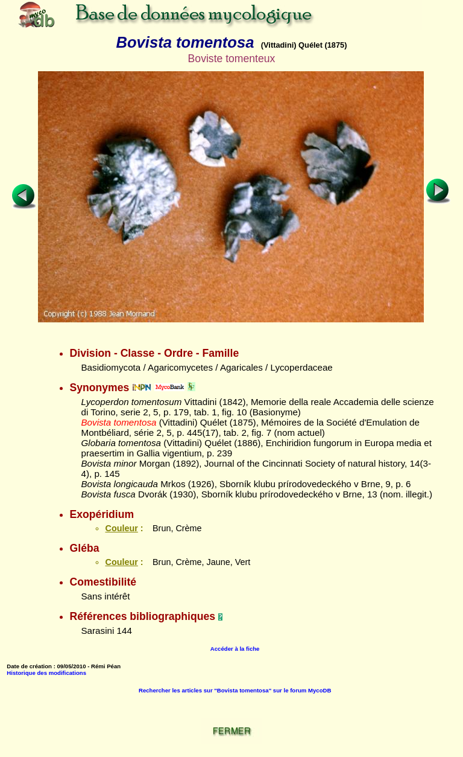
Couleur (121, 528)
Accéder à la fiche (235, 648)
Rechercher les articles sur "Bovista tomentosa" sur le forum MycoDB (235, 690)
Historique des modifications (46, 672)
